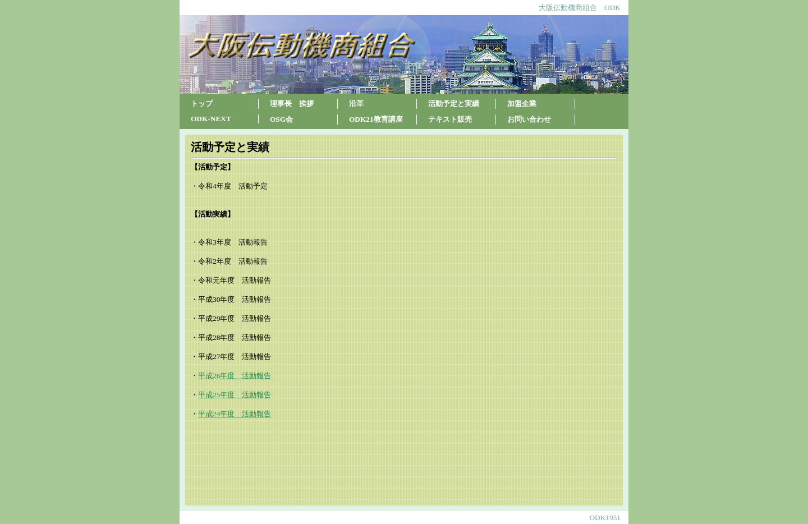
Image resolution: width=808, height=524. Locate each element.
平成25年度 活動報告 (234, 394)
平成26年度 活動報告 (234, 375)
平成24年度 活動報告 (234, 414)
